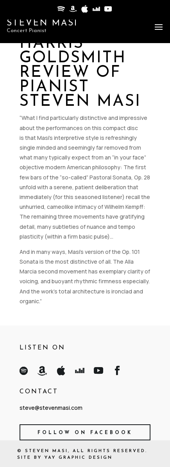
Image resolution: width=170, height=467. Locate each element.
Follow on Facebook (85, 433)
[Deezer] (96, 11)
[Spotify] (60, 11)
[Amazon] (72, 11)
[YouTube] (107, 11)
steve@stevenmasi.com (51, 407)
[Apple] (84, 11)
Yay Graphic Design (79, 458)
